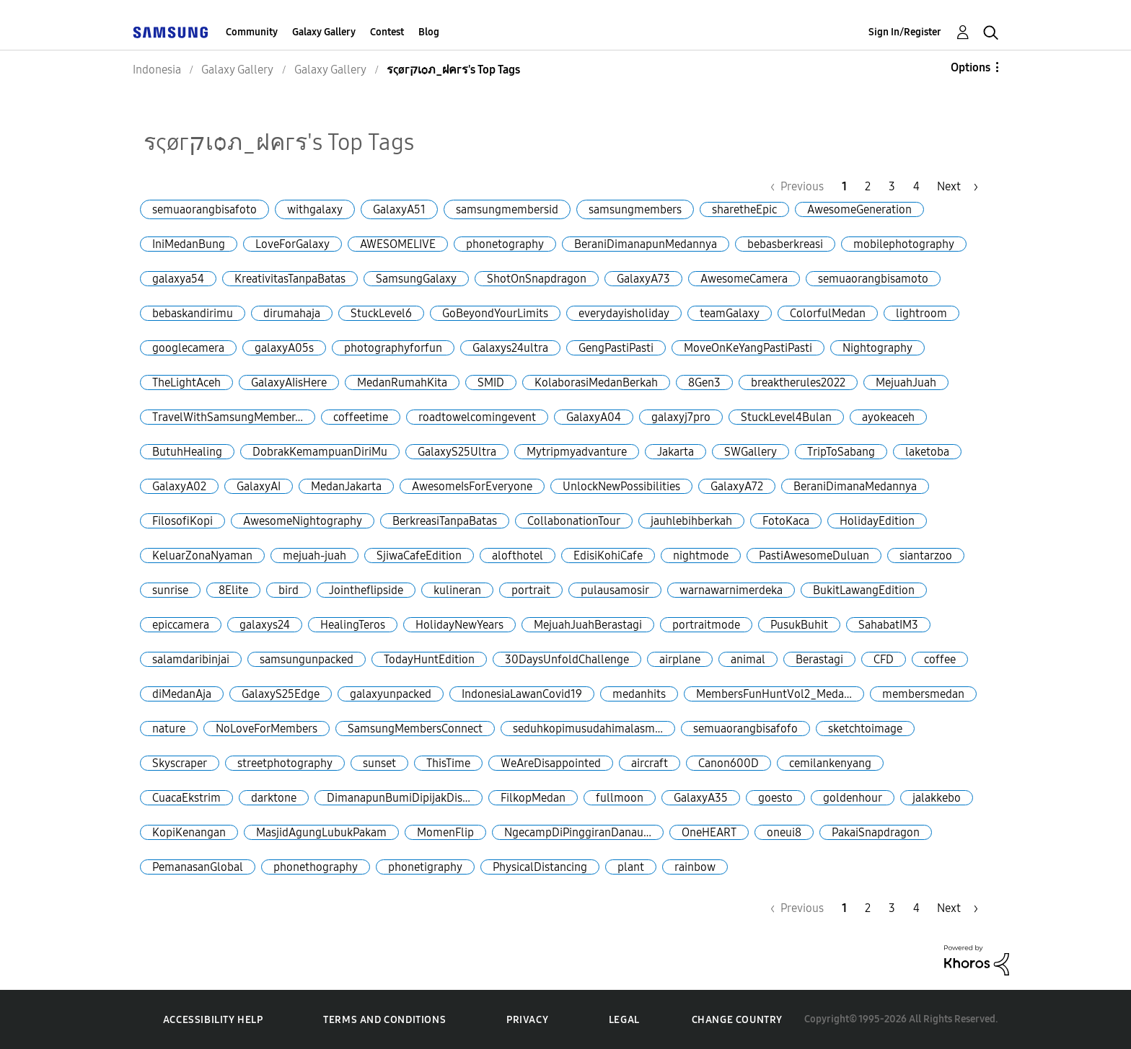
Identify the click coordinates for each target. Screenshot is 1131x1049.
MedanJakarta (346, 486)
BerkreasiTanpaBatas (444, 521)
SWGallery (750, 452)
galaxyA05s (284, 348)
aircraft (649, 763)
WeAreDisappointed (551, 763)
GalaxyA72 (736, 486)
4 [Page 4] (916, 186)
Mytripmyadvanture (577, 452)
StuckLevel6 (381, 313)
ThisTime (448, 763)
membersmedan (923, 694)
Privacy (527, 1020)
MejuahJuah (906, 382)
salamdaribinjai (190, 659)
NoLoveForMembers (266, 728)
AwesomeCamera (744, 279)
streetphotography (285, 763)
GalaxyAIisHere (289, 382)
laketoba (927, 452)
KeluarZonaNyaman (202, 555)
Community (252, 32)
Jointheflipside (366, 590)
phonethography (315, 867)
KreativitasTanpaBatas (290, 279)
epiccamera (180, 625)
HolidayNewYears (459, 625)
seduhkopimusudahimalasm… (588, 728)
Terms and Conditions (384, 1020)
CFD (883, 659)
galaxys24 (264, 625)
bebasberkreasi (785, 244)
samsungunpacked (306, 659)
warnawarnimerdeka (731, 590)
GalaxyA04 (593, 417)
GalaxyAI (259, 486)
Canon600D (728, 763)
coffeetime (360, 417)
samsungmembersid (507, 209)
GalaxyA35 (701, 798)
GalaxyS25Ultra (457, 452)
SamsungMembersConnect (415, 728)
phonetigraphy (425, 867)
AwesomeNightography (302, 521)
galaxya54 (178, 279)
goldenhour (852, 798)
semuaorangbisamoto (873, 279)
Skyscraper (179, 763)
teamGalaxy (730, 313)
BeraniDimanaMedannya (855, 486)
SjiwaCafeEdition (419, 555)
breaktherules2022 (798, 382)
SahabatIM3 (888, 625)
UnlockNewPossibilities (621, 486)
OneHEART (709, 832)
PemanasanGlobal (197, 867)
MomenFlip (445, 832)
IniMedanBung (188, 244)
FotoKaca (785, 521)
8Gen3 (704, 382)
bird (288, 590)
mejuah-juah (314, 555)
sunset (379, 763)
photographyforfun (393, 348)
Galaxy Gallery (324, 32)
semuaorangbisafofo (745, 728)
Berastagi (819, 659)
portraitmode (706, 625)
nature (168, 728)
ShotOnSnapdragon (536, 279)
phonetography (505, 244)
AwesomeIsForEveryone (472, 486)
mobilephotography (903, 244)
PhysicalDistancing (540, 867)
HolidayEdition (877, 521)
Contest (387, 32)
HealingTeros (352, 625)
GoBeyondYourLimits (495, 313)
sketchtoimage (865, 728)
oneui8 (784, 832)
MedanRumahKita (402, 382)
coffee (940, 659)
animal (748, 659)
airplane (679, 659)
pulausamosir (615, 590)
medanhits (639, 694)
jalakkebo (936, 798)
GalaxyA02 (179, 486)
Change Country (737, 1020)
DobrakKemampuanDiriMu (319, 452)
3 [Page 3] (892, 186)
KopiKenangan (189, 832)
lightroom (921, 313)
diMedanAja (181, 694)
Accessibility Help (213, 1020)
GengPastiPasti (615, 348)
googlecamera (188, 348)
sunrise (170, 590)
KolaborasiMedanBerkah (596, 382)
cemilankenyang (830, 763)
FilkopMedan (533, 798)
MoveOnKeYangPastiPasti (748, 348)
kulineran (457, 590)
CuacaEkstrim (186, 798)
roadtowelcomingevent (477, 417)
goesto (775, 798)
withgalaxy (315, 209)
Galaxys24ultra (510, 348)
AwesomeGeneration (859, 209)
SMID (491, 382)
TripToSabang (841, 452)
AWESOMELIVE (398, 244)
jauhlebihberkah (691, 521)
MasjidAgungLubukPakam (321, 832)
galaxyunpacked (390, 694)
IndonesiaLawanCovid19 (522, 694)
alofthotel (517, 555)
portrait (530, 590)
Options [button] (970, 67)
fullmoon (619, 798)
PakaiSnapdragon (876, 832)
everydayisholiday (623, 313)
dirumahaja (291, 313)
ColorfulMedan (828, 313)
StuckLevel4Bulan (786, 417)
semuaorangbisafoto (204, 209)
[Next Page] (957, 186)
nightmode (701, 555)
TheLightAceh (186, 382)
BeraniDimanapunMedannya (645, 244)
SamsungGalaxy (416, 279)
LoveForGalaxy (292, 244)
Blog (428, 32)
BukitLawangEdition (864, 590)
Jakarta (675, 452)
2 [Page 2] (868, 186)
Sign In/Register (904, 32)
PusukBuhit (799, 625)
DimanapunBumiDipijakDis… (398, 798)
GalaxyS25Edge (281, 694)
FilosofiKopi (182, 521)
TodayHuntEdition (429, 659)
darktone (273, 798)
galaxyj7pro (680, 417)
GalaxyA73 (643, 279)
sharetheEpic (744, 209)
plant (630, 867)
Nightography (877, 348)
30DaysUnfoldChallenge (567, 659)
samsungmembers (635, 209)
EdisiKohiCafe (608, 555)
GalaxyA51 (399, 209)
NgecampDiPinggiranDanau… (577, 832)
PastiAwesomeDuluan (814, 555)
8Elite (233, 590)
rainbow (695, 867)
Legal (624, 1020)
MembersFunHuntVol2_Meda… (774, 694)
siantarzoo (925, 555)
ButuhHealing (187, 452)
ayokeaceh (888, 417)
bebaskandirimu (192, 313)
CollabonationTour (573, 521)
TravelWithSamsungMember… (227, 417)
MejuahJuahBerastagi (588, 625)
